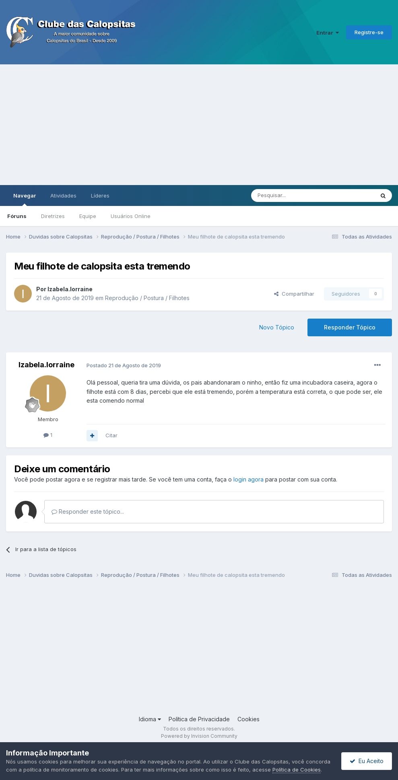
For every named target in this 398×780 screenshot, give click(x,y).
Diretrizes (53, 216)
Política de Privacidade (199, 719)
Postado (124, 365)
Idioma (150, 719)
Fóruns (17, 216)
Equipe (87, 216)
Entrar (327, 32)
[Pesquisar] (290, 195)
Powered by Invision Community (199, 736)
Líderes (100, 195)
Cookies (248, 719)
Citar (111, 435)
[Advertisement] (199, 124)
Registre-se (369, 32)
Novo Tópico (276, 327)
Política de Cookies (296, 769)
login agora (248, 479)
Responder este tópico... (88, 511)
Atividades (63, 195)
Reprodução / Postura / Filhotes (147, 297)
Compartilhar (294, 293)
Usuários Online (131, 216)
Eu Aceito (367, 760)
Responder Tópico (349, 327)
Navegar (24, 199)
